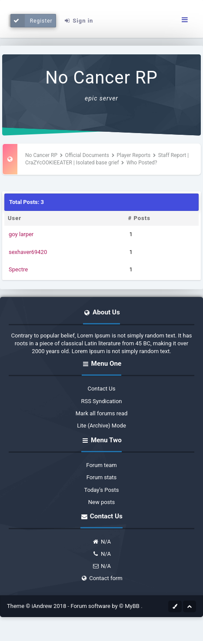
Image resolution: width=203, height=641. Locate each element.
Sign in (78, 20)
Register (31, 20)
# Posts (139, 218)
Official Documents (87, 155)
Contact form (101, 578)
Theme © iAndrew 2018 (37, 606)
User (14, 218)
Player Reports (133, 155)
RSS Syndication (101, 401)
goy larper (21, 234)
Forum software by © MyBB (105, 606)
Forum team (101, 465)
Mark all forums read (102, 413)
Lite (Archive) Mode (101, 425)
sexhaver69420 (28, 252)
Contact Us (102, 388)
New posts (101, 502)
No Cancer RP (101, 77)
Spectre (18, 269)
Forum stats (102, 477)
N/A (101, 541)
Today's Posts (101, 490)
